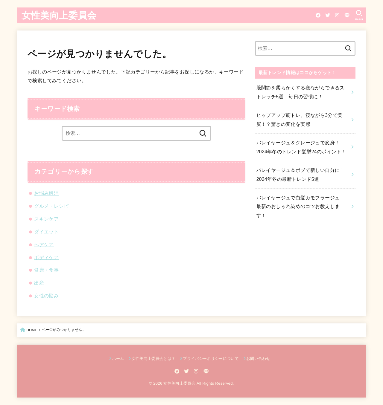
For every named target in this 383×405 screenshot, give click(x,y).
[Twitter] (327, 15)
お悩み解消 (46, 193)
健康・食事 (46, 270)
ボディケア (46, 257)
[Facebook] (317, 15)
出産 (39, 282)
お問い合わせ (258, 358)
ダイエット (46, 231)
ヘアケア (44, 244)
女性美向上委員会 (59, 14)
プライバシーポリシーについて (211, 358)
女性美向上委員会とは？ (154, 358)
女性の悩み (46, 295)
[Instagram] (336, 15)
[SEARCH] (358, 15)
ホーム (118, 358)
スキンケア (46, 218)
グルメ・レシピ (51, 206)
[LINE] (346, 15)
